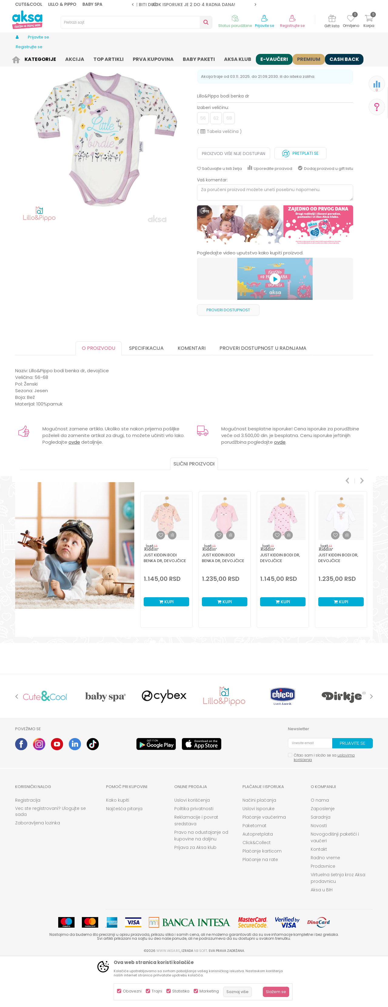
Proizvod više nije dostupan (233, 200)
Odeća (57, 58)
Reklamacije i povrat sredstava (196, 867)
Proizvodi (37, 58)
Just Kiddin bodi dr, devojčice (280, 605)
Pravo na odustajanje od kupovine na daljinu (201, 882)
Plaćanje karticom (262, 898)
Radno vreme (325, 905)
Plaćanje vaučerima (264, 864)
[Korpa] (369, 22)
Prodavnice (323, 913)
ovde (74, 489)
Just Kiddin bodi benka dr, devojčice (165, 605)
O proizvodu (98, 395)
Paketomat (254, 873)
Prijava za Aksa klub (195, 894)
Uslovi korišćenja (192, 847)
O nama (320, 847)
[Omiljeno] (351, 19)
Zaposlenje (323, 856)
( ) (219, 178)
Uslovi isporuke (258, 856)
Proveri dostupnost (228, 357)
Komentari (192, 395)
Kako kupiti (117, 847)
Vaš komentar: (212, 227)
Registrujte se (292, 26)
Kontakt (319, 896)
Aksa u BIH (322, 937)
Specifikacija (146, 395)
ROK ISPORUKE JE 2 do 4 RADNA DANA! (193, 5)
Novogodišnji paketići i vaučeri (335, 884)
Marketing (209, 991)
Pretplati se (300, 198)
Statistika (180, 991)
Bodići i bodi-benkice (120, 58)
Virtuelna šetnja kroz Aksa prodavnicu (338, 925)
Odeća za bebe (82, 58)
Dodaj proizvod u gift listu (325, 215)
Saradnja (320, 864)
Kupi (166, 649)
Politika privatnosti (193, 856)
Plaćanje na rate (260, 906)
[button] (136, 22)
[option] (194, 4)
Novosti (319, 873)
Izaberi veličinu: (213, 154)
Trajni (157, 991)
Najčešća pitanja (124, 856)
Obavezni (132, 991)
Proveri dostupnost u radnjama (262, 395)
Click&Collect (256, 889)
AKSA (20, 58)
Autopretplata (257, 881)
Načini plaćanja (259, 847)
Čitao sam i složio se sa (324, 804)
